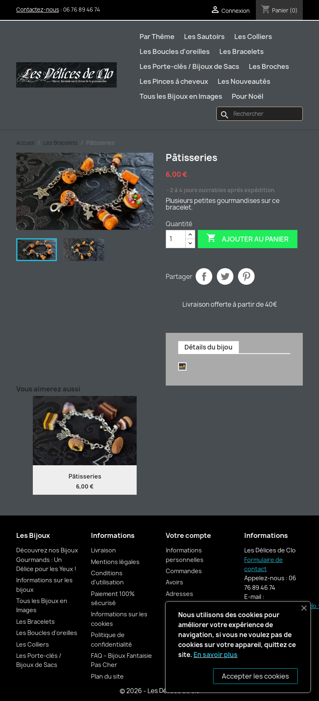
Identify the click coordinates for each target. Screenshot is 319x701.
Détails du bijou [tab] (208, 347)
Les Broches (269, 66)
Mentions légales (115, 562)
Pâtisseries (85, 476)
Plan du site (107, 676)
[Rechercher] (259, 114)
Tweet (225, 276)
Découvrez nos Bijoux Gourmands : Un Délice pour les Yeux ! (47, 559)
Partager (204, 276)
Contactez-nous (37, 9)
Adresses (179, 594)
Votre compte (188, 535)
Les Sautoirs (204, 36)
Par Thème (157, 36)
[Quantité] (176, 239)
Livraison (103, 550)
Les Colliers (253, 36)
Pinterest (246, 276)
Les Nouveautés (244, 81)
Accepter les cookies (255, 676)
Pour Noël (247, 96)
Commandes (184, 571)
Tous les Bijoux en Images (181, 96)
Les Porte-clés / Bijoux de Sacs (189, 66)
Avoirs (174, 582)
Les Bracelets (241, 51)
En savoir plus (216, 654)
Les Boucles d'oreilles (175, 51)
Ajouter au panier (247, 238)
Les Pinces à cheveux (174, 81)
